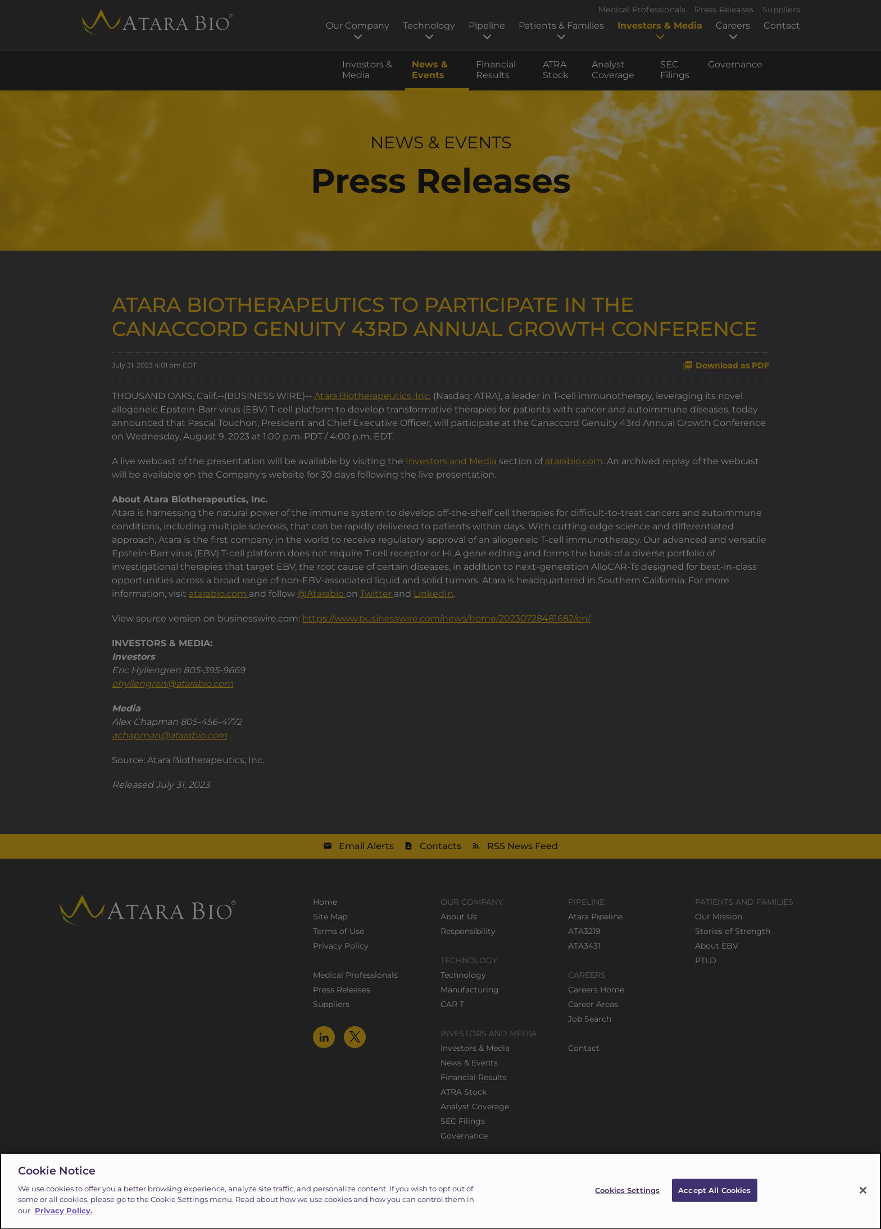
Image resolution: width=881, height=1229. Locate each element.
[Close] (863, 1199)
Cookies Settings (627, 1198)
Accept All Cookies (714, 1198)
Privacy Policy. (63, 1219)
